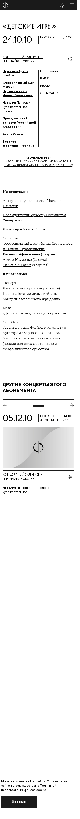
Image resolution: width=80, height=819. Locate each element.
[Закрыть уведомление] (19, 802)
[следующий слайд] (72, 405)
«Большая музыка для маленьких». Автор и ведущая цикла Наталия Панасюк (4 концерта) (38, 161)
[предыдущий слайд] (5, 405)
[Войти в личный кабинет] (62, 5)
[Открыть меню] (72, 5)
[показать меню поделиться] (70, 59)
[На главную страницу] (27, 5)
